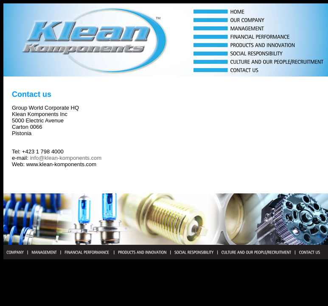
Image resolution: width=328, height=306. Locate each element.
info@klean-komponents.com (66, 158)
